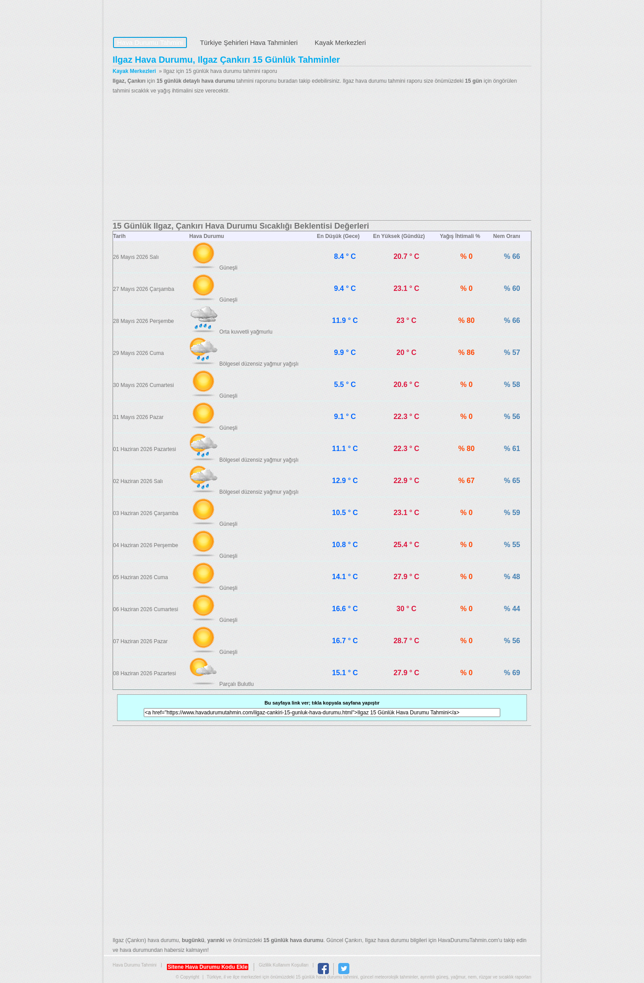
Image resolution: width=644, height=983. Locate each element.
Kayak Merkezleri (340, 42)
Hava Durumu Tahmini (168, 16)
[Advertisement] (322, 158)
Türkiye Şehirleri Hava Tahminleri (249, 42)
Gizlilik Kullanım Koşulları (283, 965)
